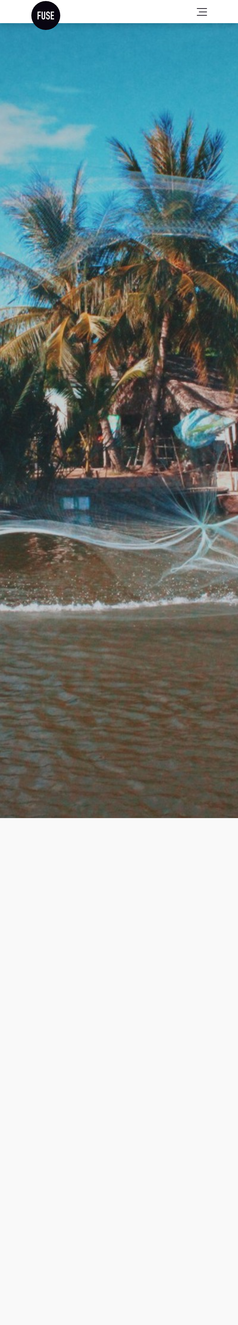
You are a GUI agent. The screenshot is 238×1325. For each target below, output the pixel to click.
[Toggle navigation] (202, 11)
